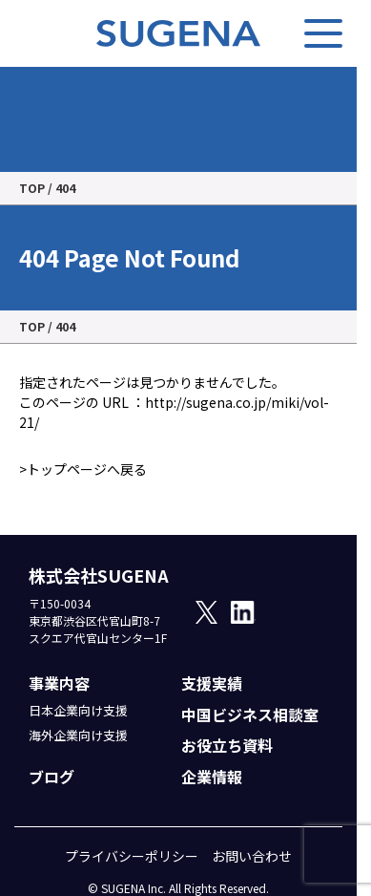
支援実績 (211, 683)
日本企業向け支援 (78, 710)
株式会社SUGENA (99, 575)
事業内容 (59, 683)
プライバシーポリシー (131, 855)
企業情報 (211, 776)
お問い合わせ (252, 855)
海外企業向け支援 (78, 735)
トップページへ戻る (87, 469)
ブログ (51, 776)
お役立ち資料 (227, 745)
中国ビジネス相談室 (250, 714)
